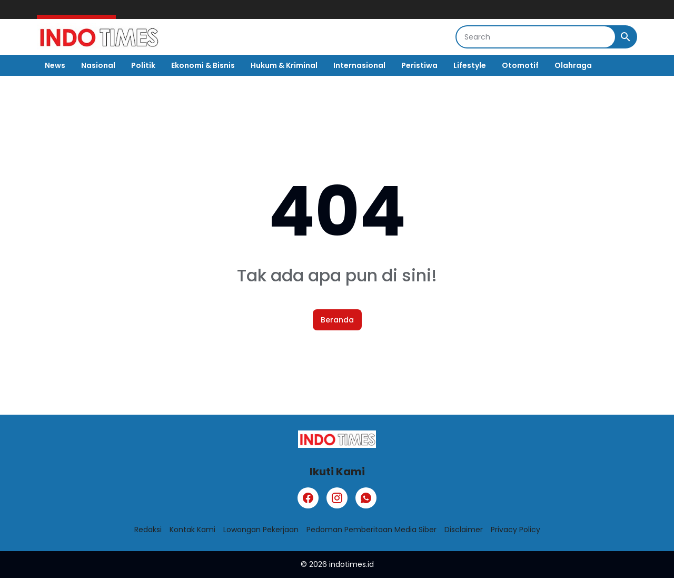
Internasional (359, 65)
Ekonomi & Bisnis (203, 65)
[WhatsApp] (365, 497)
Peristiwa (419, 65)
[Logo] (337, 439)
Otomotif (520, 65)
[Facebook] (308, 497)
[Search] (536, 36)
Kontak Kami (192, 529)
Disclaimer (463, 529)
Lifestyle (469, 65)
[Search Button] (625, 36)
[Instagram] (337, 497)
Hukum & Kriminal (284, 65)
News (55, 65)
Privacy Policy (515, 529)
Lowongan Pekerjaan (261, 529)
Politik (143, 65)
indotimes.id (351, 564)
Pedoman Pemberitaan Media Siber (371, 529)
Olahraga (573, 65)
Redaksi (148, 529)
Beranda (337, 320)
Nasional (98, 65)
